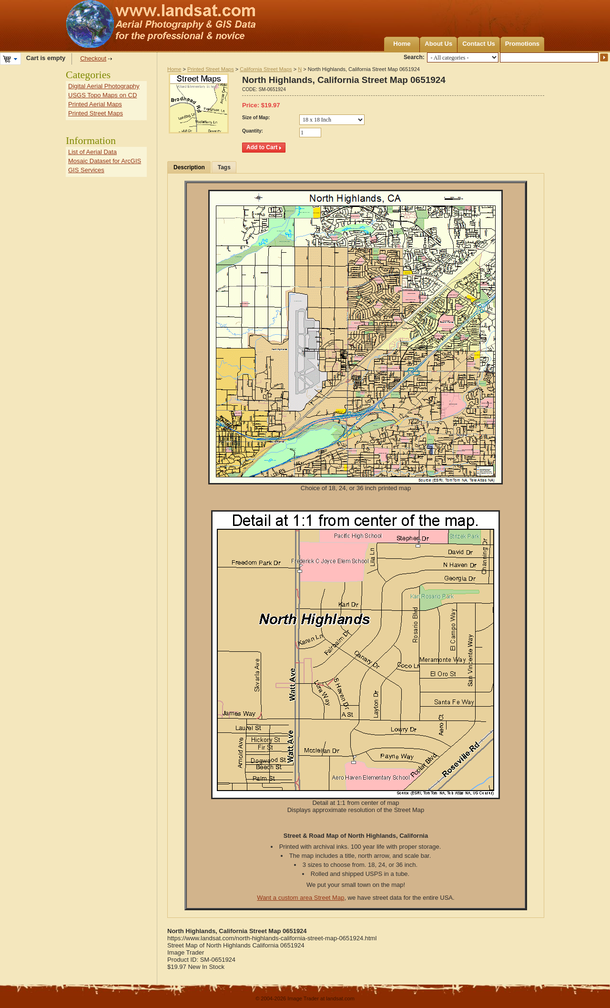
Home (401, 43)
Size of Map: (256, 117)
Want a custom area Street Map (300, 897)
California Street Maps (266, 69)
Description (189, 167)
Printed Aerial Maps (95, 104)
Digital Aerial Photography (104, 86)
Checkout (93, 58)
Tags (224, 167)
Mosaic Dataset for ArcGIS (104, 161)
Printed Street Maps (210, 69)
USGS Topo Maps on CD (102, 95)
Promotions (522, 43)
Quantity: (252, 131)
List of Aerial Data (92, 151)
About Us (438, 43)
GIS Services (86, 170)
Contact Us (478, 43)
